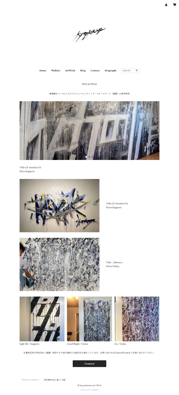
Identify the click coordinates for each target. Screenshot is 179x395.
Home (42, 70)
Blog (82, 70)
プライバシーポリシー (31, 380)
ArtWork (70, 70)
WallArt (55, 70)
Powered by (89, 390)
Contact (95, 70)
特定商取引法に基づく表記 (55, 380)
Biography (111, 70)
